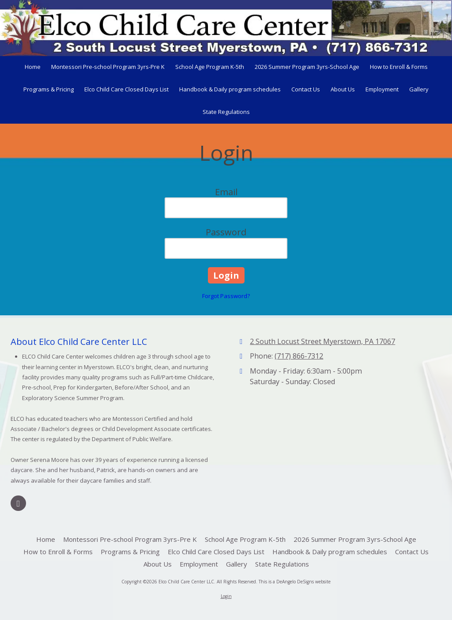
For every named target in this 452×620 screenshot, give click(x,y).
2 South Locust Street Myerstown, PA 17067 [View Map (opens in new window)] (322, 341)
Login (226, 596)
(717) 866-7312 (299, 356)
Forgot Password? (226, 296)
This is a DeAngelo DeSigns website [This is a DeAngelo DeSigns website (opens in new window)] (295, 581)
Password (226, 232)
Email (226, 192)
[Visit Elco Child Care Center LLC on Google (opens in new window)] (18, 503)
